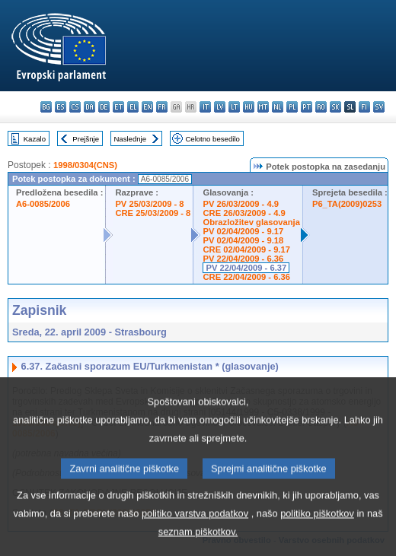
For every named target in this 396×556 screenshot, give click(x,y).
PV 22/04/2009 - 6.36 (243, 258)
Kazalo (35, 139)
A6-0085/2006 (43, 203)
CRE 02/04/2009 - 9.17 (246, 249)
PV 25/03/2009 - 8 (149, 203)
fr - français (162, 107)
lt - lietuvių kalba (234, 107)
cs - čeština (75, 107)
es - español (60, 107)
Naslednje (129, 139)
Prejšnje (85, 139)
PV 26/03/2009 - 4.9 (241, 203)
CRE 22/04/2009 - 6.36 (246, 276)
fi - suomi (364, 107)
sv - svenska (379, 107)
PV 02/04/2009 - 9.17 (243, 231)
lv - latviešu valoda (219, 107)
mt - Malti (263, 107)
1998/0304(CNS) (85, 165)
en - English (147, 107)
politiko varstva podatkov (195, 536)
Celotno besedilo (212, 139)
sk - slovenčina (335, 107)
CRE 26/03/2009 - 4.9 (244, 213)
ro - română (321, 107)
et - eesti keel (118, 107)
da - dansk (89, 107)
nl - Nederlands (277, 107)
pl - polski (292, 107)
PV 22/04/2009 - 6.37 (246, 267)
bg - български (46, 107)
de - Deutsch (104, 107)
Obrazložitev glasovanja (251, 222)
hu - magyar (248, 107)
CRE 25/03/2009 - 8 (152, 213)
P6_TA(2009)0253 (347, 203)
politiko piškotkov (317, 536)
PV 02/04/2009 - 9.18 (243, 240)
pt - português (306, 107)
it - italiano (205, 107)
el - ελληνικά (133, 107)
